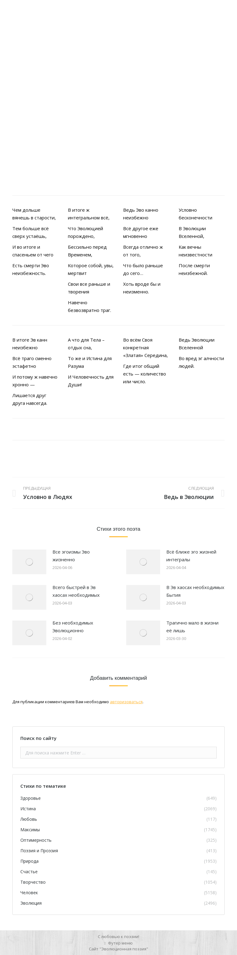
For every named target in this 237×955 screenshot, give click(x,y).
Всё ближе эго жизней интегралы (191, 556)
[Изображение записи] (29, 562)
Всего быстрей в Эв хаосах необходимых (76, 591)
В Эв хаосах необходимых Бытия (195, 591)
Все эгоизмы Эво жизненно (71, 556)
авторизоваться (126, 701)
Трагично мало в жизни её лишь (192, 626)
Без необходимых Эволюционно (72, 626)
